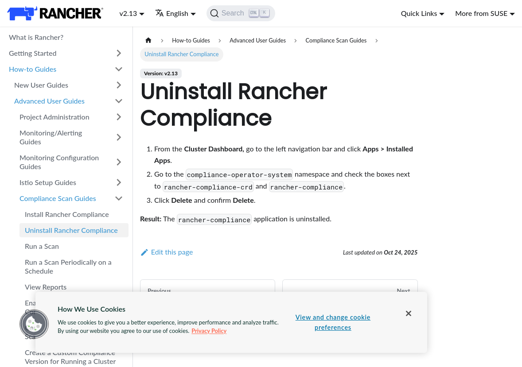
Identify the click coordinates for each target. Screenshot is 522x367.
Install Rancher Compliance (67, 214)
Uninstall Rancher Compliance (71, 230)
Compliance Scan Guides (57, 198)
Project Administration (54, 116)
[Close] (408, 313)
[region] (231, 322)
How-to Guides (32, 69)
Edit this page (166, 251)
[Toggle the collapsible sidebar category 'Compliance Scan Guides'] (119, 198)
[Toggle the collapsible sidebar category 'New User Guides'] (119, 85)
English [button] (171, 13)
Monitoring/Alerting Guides (50, 137)
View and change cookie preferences (333, 322)
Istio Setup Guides (47, 182)
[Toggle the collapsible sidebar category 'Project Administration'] (119, 117)
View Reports (45, 286)
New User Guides (41, 85)
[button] (34, 324)
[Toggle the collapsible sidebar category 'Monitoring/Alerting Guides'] (119, 137)
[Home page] (148, 40)
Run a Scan (42, 246)
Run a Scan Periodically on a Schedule (68, 266)
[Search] (240, 13)
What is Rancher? (36, 37)
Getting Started (33, 53)
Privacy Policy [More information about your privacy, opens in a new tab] (208, 330)
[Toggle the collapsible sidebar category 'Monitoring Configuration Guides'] (119, 162)
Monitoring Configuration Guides (59, 161)
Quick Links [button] (419, 13)
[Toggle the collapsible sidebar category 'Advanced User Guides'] (119, 101)
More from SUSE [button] (481, 13)
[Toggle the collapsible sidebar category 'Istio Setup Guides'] (119, 182)
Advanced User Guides (49, 101)
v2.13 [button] (128, 13)
